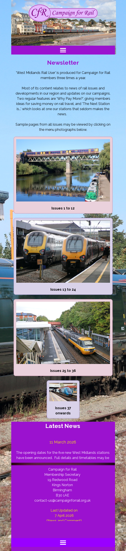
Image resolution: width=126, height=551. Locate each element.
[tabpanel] (63, 101)
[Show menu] (63, 50)
